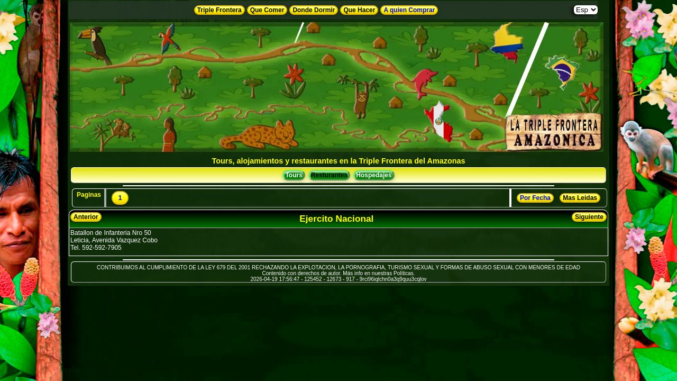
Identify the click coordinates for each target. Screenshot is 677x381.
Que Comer (267, 10)
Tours (293, 175)
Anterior (86, 217)
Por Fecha (535, 198)
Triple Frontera (219, 10)
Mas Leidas (580, 198)
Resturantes (329, 175)
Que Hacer (359, 10)
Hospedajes (373, 175)
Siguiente (589, 217)
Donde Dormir (313, 10)
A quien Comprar (409, 10)
